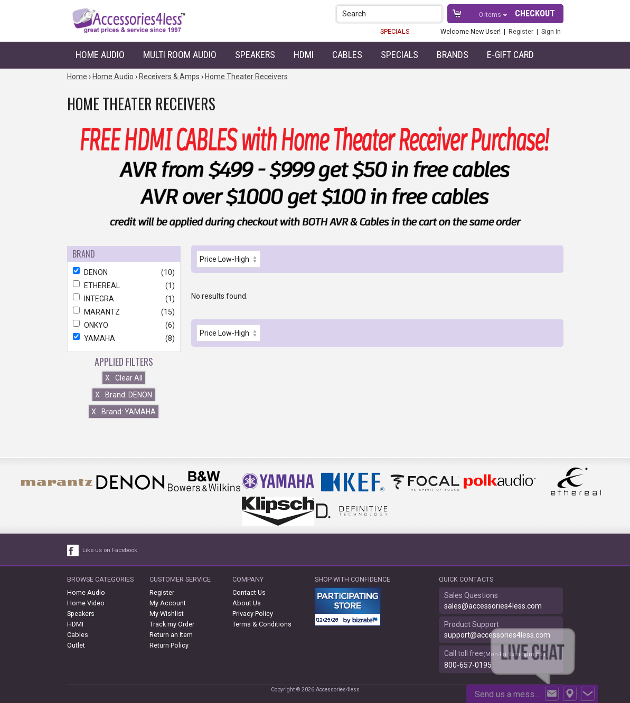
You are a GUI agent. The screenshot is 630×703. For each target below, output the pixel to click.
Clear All (124, 378)
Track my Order (171, 624)
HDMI (304, 54)
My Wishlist (166, 614)
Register (521, 31)
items (491, 14)
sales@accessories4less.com (493, 606)
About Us (246, 603)
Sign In (551, 31)
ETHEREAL (124, 285)
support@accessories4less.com (497, 635)
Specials (399, 54)
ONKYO (124, 325)
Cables (347, 54)
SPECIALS (394, 31)
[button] (434, 13)
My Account (167, 603)
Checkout (535, 13)
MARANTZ (124, 312)
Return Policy (169, 645)
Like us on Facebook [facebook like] (109, 550)
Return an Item (171, 635)
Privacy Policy (252, 614)
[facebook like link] (73, 550)
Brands (452, 54)
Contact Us (249, 592)
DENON (124, 272)
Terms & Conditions (262, 624)
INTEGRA (124, 298)
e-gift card (510, 54)
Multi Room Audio (180, 54)
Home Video (86, 603)
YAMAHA (124, 338)
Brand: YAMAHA (123, 411)
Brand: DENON (123, 395)
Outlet (76, 645)
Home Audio (100, 54)
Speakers (255, 54)
